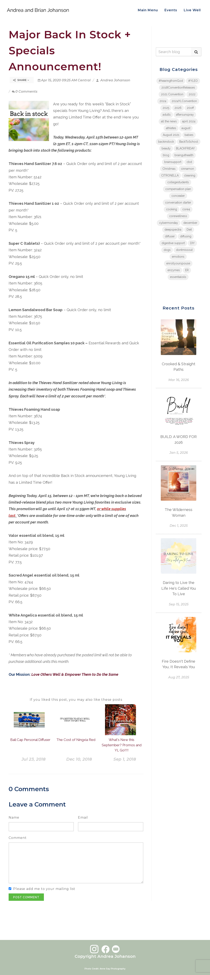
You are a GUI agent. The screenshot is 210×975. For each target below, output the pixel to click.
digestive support (173, 243)
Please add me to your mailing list (44, 889)
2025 (166, 107)
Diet (189, 229)
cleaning (189, 175)
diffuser (170, 236)
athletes (171, 128)
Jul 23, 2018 (34, 759)
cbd (189, 162)
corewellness (178, 216)
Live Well (192, 10)
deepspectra (172, 229)
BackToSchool (188, 141)
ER (187, 270)
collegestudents (178, 182)
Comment (18, 838)
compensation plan (178, 189)
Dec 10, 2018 (79, 759)
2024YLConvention (184, 101)
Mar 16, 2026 (178, 380)
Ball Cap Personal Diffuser (30, 740)
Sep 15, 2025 (178, 604)
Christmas (169, 168)
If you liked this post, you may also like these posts (76, 700)
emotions (178, 256)
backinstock (166, 141)
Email (83, 817)
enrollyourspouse (178, 263)
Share (21, 80)
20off (190, 107)
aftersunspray (185, 114)
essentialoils (178, 277)
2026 (178, 107)
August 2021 (171, 135)
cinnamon (187, 168)
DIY (192, 243)
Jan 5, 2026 (178, 453)
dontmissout (184, 249)
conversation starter (178, 202)
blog (166, 155)
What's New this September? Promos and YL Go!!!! (122, 745)
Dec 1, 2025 (179, 526)
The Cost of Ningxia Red (75, 740)
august (185, 128)
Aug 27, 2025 (178, 677)
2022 (192, 94)
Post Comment (26, 897)
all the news (169, 121)
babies (189, 135)
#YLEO (193, 80)
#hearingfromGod (171, 80)
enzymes (174, 270)
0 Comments (24, 91)
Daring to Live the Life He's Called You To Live (178, 588)
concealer (178, 195)
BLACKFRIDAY (185, 148)
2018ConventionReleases (178, 87)
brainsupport (172, 162)
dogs (167, 249)
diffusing (185, 236)
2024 (163, 101)
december (190, 222)
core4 (186, 209)
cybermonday (168, 222)
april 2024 (188, 121)
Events (170, 10)
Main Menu (148, 10)
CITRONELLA (170, 175)
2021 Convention (172, 94)
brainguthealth (184, 155)
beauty (166, 148)
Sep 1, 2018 (124, 759)
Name (14, 817)
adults (167, 114)
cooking (171, 209)
